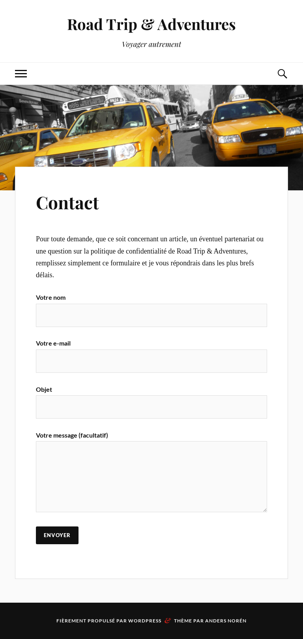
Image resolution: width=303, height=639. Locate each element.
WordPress (144, 621)
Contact (67, 202)
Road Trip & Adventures (151, 24)
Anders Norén (226, 621)
